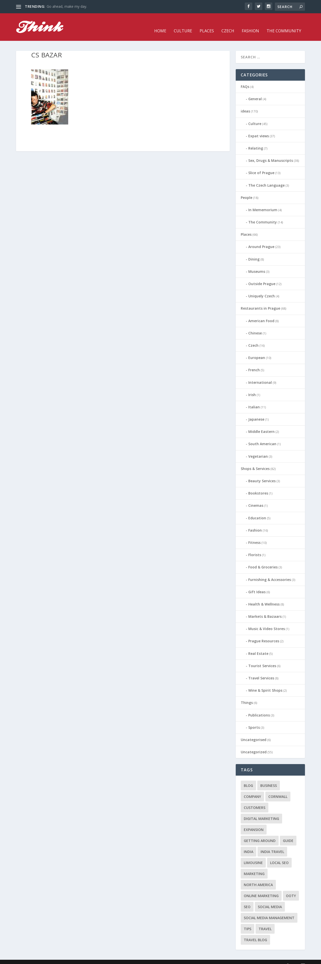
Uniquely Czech (261, 288)
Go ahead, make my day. (67, 6)
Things (247, 695)
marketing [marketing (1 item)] (254, 866)
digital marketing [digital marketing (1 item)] (261, 811)
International (260, 374)
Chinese (255, 325)
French (254, 362)
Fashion (250, 23)
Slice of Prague (261, 165)
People (246, 190)
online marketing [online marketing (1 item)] (261, 888)
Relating (255, 140)
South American (262, 436)
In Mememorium (262, 202)
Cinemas (255, 498)
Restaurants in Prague (260, 300)
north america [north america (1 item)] (258, 877)
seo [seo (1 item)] (247, 899)
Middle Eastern (261, 424)
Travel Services (261, 670)
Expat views (258, 128)
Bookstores (258, 485)
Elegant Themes (50, 958)
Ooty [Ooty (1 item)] (291, 888)
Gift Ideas (257, 584)
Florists (254, 547)
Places (207, 23)
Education (257, 510)
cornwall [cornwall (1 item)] (277, 789)
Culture (183, 23)
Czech (227, 23)
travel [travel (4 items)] (265, 921)
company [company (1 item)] (252, 789)
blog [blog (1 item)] (248, 778)
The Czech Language (266, 177)
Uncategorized (254, 744)
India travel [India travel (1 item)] (272, 844)
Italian (254, 399)
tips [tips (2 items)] (247, 921)
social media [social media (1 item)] (270, 899)
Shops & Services (255, 461)
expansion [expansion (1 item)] (254, 822)
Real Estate (258, 646)
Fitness (254, 535)
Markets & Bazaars (265, 609)
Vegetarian (258, 448)
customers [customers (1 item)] (254, 800)
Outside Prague (261, 276)
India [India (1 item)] (248, 844)
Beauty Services (262, 473)
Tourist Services (262, 658)
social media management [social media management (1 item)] (269, 910)
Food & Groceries (263, 559)
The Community (284, 23)
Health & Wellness (264, 596)
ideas (245, 103)
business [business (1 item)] (268, 778)
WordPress (98, 958)
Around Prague (261, 239)
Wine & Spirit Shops (265, 682)
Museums (256, 264)
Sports (254, 719)
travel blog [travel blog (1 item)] (255, 932)
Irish (252, 387)
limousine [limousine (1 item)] (253, 855)
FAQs (245, 79)
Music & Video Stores (266, 621)
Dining (254, 251)
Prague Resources (263, 633)
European (256, 350)
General (255, 91)
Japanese (256, 411)
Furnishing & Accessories (269, 571)
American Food (261, 313)
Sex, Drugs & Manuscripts (270, 153)
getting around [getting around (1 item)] (260, 833)
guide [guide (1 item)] (288, 833)
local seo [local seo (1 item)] (279, 855)
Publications (259, 707)
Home (160, 23)
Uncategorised (253, 732)
